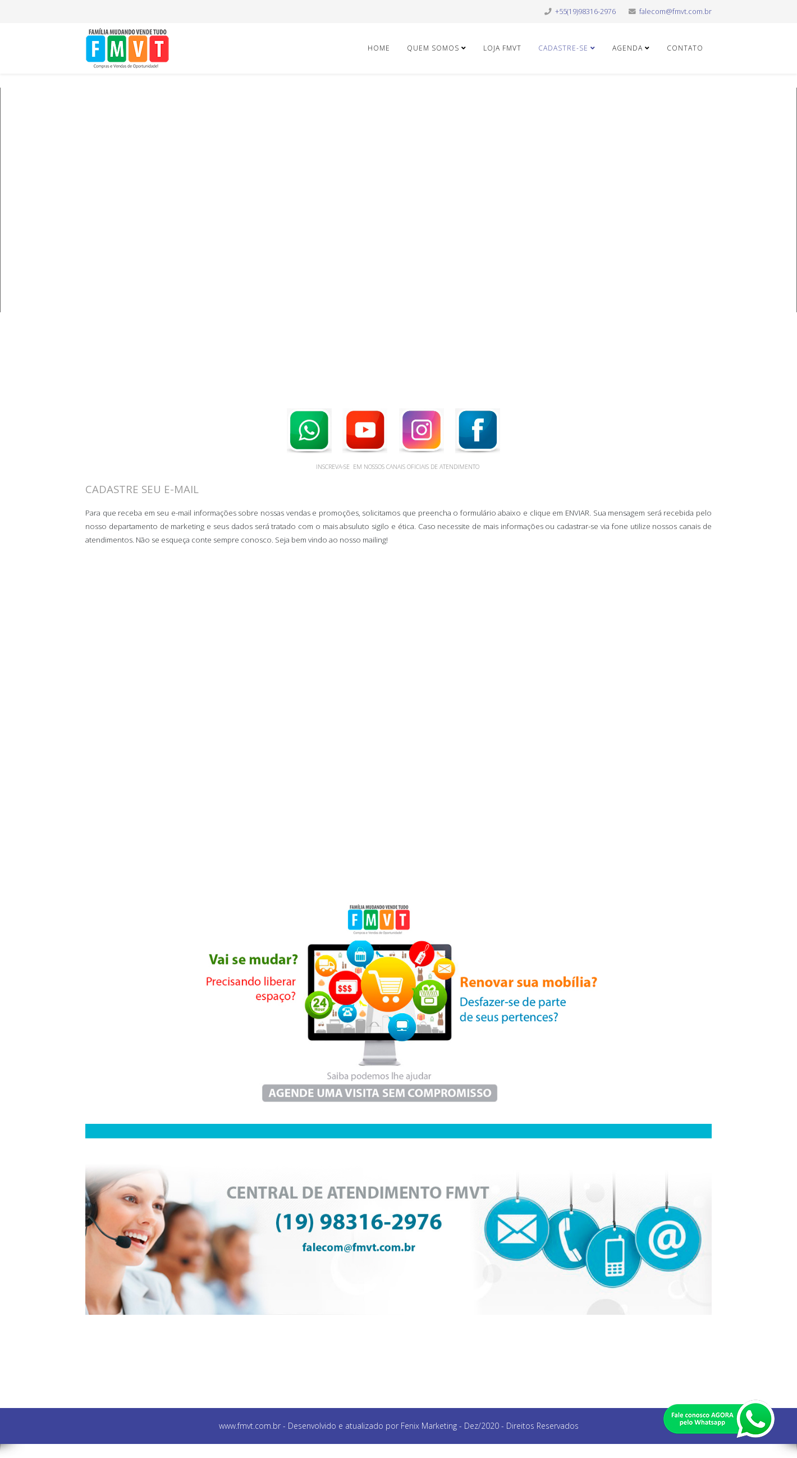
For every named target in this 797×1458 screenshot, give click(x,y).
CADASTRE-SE (563, 48)
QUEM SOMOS (434, 48)
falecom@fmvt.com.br (675, 11)
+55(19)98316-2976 (585, 11)
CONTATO (685, 48)
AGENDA (627, 48)
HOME (379, 48)
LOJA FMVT (502, 48)
